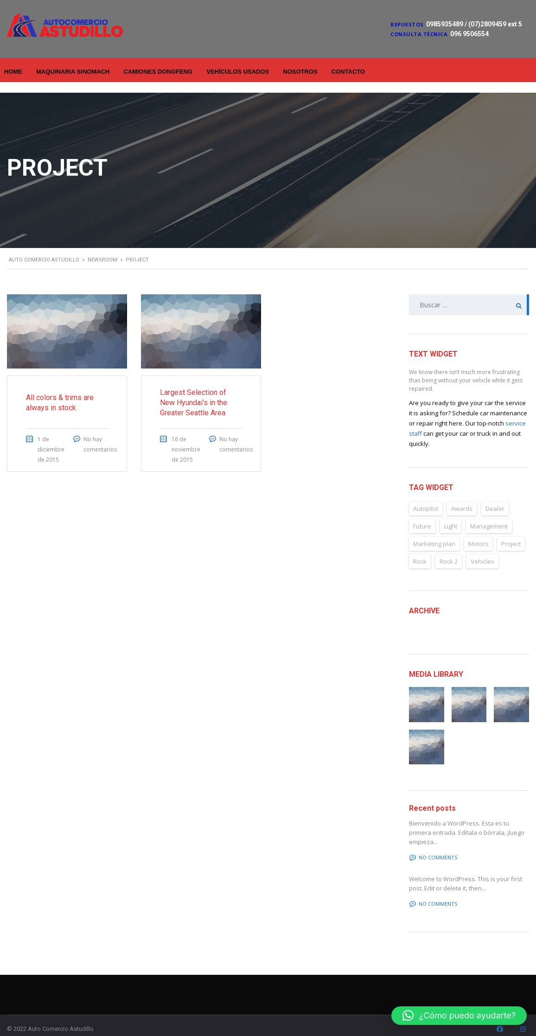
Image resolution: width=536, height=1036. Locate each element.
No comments (433, 846)
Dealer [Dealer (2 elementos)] (494, 498)
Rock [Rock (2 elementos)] (420, 551)
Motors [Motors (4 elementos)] (478, 533)
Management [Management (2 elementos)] (489, 515)
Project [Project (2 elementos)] (511, 533)
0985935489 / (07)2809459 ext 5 (474, 24)
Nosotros (300, 71)
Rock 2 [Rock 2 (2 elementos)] (449, 551)
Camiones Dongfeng (157, 71)
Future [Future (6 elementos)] (422, 515)
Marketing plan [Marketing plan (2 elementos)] (434, 533)
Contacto (348, 71)
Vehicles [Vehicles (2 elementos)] (482, 551)
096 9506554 (469, 34)
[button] (459, 1015)
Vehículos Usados (237, 71)
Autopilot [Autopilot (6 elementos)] (425, 498)
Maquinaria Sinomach (72, 71)
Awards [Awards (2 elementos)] (461, 498)
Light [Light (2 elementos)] (450, 515)
